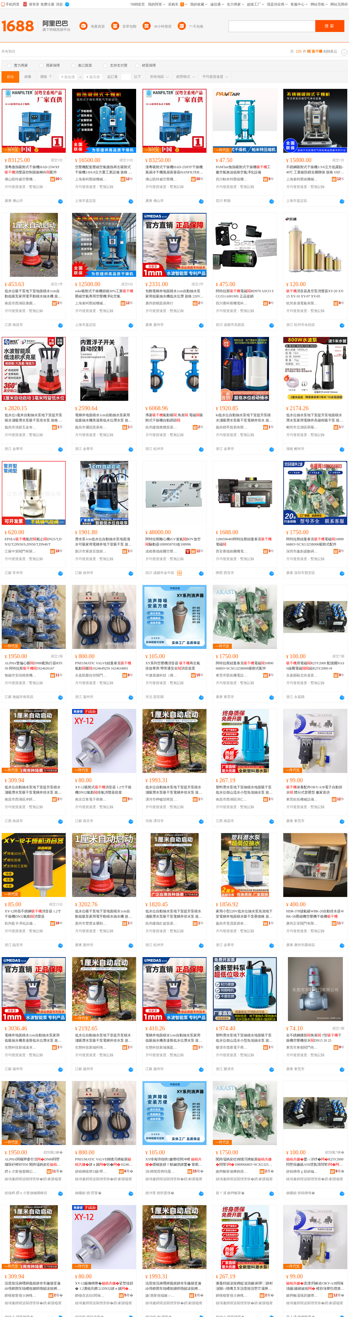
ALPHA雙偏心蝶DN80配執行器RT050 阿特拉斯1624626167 (33, 665)
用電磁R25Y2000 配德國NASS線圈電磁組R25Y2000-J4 (315, 665)
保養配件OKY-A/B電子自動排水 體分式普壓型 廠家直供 (314, 789)
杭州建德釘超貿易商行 (161, 923)
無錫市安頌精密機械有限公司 (21, 675)
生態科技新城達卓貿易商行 (21, 1047)
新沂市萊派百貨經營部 (91, 551)
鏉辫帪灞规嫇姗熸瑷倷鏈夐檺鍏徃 (302, 1295)
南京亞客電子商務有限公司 (91, 799)
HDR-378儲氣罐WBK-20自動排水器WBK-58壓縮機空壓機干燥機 (315, 913)
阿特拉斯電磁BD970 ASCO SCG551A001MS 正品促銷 (245, 293)
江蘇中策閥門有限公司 (21, 551)
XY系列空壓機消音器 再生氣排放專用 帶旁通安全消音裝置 (172, 665)
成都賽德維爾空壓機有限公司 (161, 551)
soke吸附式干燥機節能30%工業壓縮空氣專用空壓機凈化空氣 (104, 293)
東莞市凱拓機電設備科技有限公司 (232, 675)
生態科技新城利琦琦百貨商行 (91, 1047)
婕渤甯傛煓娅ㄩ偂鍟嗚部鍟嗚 (161, 1295)
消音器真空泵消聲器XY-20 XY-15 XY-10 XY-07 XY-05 (315, 293)
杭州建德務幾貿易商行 (161, 427)
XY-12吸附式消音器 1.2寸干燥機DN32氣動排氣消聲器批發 (103, 789)
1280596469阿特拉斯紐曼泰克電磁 (244, 541)
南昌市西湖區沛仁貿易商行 (232, 799)
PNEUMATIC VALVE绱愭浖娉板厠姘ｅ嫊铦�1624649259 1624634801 (104, 1162)
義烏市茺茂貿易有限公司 (232, 923)
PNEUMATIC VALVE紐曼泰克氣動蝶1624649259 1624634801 (103, 665)
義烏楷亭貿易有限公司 (232, 427)
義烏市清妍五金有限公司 (21, 427)
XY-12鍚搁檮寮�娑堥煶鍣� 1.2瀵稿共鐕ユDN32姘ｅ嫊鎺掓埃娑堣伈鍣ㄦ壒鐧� (104, 1286)
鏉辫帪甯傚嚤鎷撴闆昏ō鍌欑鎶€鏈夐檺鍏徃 (232, 1171)
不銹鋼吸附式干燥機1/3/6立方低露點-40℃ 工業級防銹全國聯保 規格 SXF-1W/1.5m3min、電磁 (314, 170)
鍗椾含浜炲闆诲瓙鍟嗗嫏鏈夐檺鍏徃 (91, 1295)
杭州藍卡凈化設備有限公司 (21, 923)
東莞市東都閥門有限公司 (302, 1047)
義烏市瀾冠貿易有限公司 (91, 427)
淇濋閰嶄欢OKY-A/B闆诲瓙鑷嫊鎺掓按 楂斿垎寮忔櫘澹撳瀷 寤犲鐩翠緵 (315, 1286)
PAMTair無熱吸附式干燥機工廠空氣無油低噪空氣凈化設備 (243, 169)
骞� (57, 1171)
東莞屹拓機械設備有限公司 (302, 799)
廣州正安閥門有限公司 (302, 923)
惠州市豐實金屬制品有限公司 (91, 923)
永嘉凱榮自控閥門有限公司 (91, 675)
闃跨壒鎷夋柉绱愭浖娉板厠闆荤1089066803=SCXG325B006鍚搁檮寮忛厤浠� (244, 1162)
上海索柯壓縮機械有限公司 (91, 179)
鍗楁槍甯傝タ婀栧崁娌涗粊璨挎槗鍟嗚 (232, 1295)
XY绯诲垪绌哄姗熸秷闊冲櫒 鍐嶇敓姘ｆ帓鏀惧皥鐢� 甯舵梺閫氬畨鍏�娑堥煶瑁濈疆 (173, 1162)
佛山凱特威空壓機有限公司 (21, 179)
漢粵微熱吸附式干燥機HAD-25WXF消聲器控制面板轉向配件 (32, 169)
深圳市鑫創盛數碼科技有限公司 (302, 551)
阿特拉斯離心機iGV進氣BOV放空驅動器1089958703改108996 (173, 541)
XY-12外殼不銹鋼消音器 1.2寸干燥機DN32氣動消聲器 (33, 913)
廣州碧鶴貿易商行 (159, 303)
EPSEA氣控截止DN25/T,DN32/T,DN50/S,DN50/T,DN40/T (33, 541)
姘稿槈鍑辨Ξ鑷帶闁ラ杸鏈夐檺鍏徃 (91, 1171)
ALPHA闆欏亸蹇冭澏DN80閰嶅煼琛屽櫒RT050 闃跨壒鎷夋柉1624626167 (32, 1162)
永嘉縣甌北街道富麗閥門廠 (302, 675)
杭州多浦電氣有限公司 (302, 303)
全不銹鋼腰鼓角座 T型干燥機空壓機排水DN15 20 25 (313, 1038)
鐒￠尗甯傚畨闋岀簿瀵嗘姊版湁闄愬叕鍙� (21, 1171)
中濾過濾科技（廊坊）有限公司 (161, 675)
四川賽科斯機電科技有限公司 (232, 303)
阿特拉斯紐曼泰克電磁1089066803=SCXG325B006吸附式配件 (315, 541)
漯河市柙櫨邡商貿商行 (161, 799)
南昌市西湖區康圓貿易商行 (21, 303)
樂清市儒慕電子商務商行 (232, 1047)
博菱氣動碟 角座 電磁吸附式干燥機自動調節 (174, 417)
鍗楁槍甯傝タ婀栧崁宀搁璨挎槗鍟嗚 (21, 1295)
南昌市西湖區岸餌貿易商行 (21, 799)
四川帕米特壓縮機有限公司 (232, 179)
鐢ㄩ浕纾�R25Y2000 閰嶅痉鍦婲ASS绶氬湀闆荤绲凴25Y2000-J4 (314, 1162)
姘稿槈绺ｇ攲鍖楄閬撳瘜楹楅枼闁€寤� (302, 1171)
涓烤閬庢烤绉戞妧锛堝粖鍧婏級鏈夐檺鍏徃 (161, 1171)
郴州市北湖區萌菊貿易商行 (302, 427)
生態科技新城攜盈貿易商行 (161, 1047)
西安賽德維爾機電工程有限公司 (232, 551)
